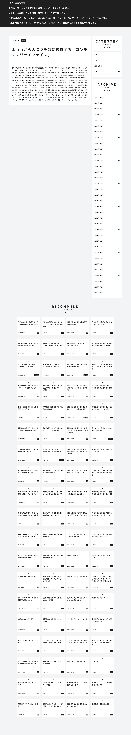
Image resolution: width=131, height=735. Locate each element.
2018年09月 (98, 275)
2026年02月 (98, 109)
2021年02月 (98, 241)
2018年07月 (98, 287)
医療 (23, 41)
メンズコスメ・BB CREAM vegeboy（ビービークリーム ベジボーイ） (44, 17)
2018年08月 (98, 281)
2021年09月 (98, 206)
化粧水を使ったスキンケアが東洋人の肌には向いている (35, 22)
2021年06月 (98, 224)
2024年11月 (98, 137)
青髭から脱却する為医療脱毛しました (81, 22)
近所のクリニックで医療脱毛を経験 (25, 8)
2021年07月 (98, 218)
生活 (96, 60)
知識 (96, 71)
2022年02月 (98, 183)
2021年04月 (98, 229)
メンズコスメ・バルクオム (94, 17)
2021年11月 (98, 195)
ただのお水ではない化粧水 (56, 8)
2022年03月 (98, 178)
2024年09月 (98, 149)
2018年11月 (98, 264)
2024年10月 (98, 143)
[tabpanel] (28, 326)
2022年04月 (98, 172)
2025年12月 (98, 120)
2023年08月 (98, 155)
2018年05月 (98, 293)
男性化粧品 (98, 66)
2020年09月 (98, 252)
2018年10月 (98, 270)
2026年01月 (98, 114)
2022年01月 (98, 189)
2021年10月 (98, 201)
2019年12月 (98, 258)
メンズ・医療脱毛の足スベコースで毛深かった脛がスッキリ (37, 12)
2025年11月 (98, 126)
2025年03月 (98, 132)
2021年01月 (98, 247)
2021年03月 (98, 235)
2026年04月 (98, 97)
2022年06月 (98, 166)
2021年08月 (98, 212)
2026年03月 (98, 103)
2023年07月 (98, 160)
